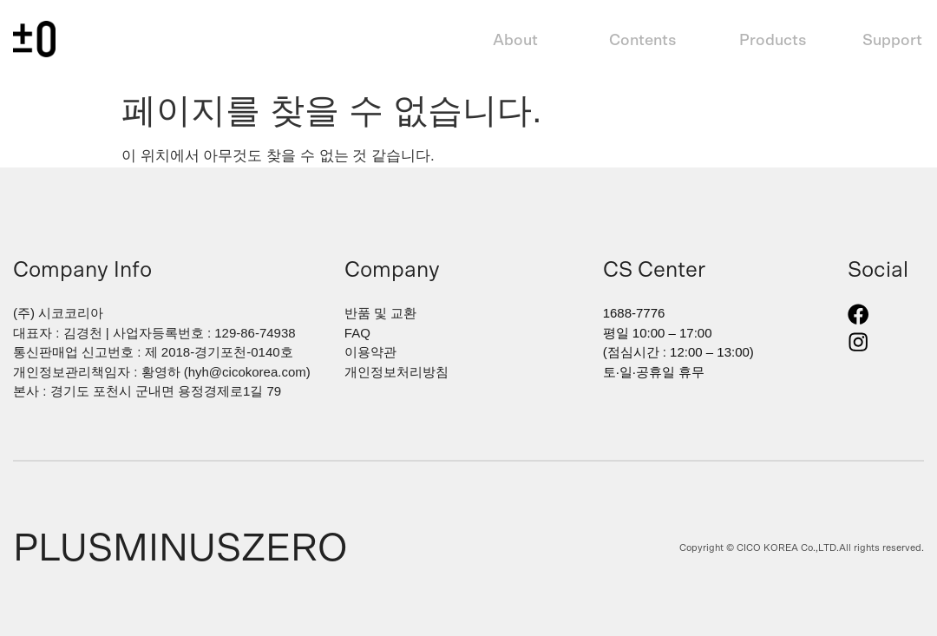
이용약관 (370, 351)
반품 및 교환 (380, 312)
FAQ (357, 332)
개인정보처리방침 (396, 371)
